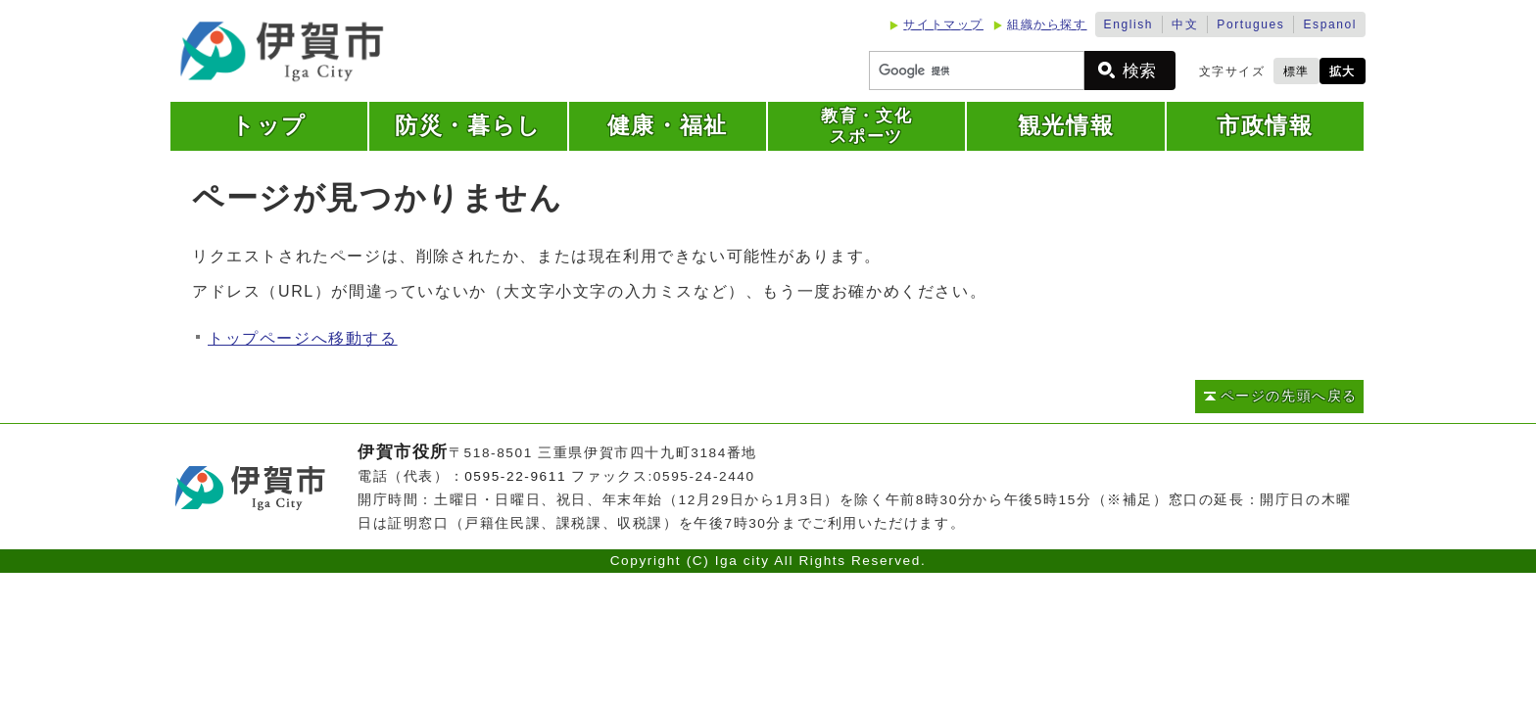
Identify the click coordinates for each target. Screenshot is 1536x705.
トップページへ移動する (303, 338)
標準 (1296, 71)
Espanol (1330, 24)
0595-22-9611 (515, 476)
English (1129, 24)
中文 (1185, 24)
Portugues (1250, 24)
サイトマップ (943, 24)
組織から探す (1047, 24)
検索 (1139, 71)
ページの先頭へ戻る (1289, 396)
